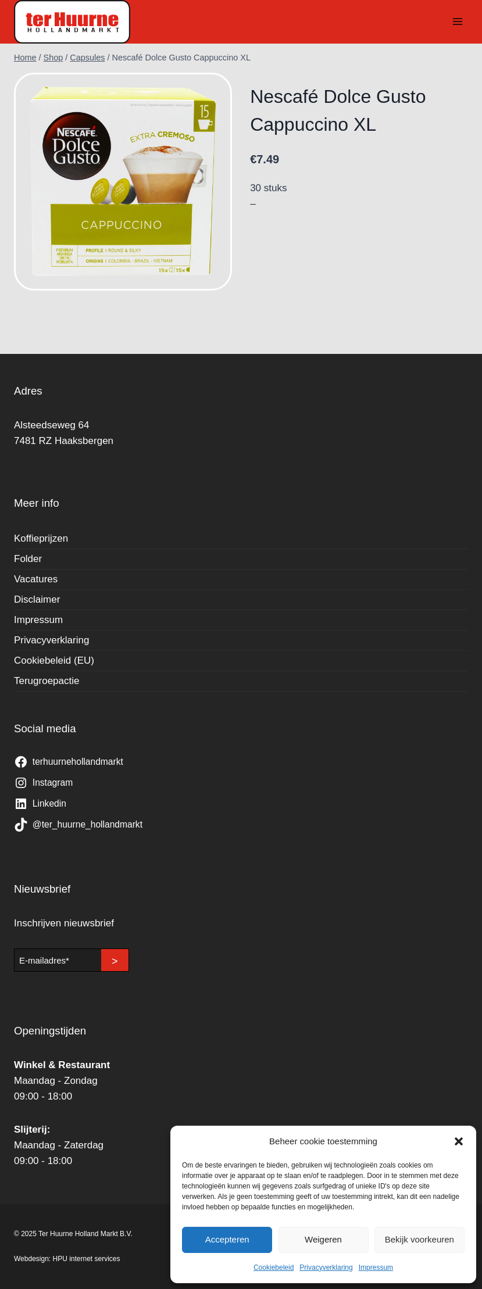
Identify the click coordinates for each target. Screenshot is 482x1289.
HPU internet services (86, 1259)
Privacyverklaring (325, 1267)
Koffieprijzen (41, 538)
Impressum (376, 1267)
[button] (459, 1141)
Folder (28, 558)
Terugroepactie (46, 680)
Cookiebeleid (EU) (54, 660)
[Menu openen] (457, 22)
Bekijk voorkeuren (419, 1239)
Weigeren (323, 1239)
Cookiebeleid (274, 1267)
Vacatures (36, 579)
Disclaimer (37, 599)
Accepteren (227, 1239)
